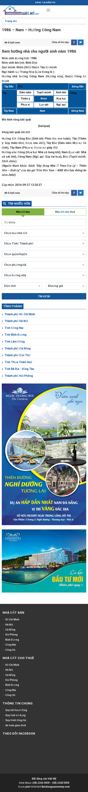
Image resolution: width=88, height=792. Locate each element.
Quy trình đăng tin (15, 720)
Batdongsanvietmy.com (56, 786)
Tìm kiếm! (44, 296)
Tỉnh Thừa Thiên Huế (17, 362)
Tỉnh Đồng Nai (12, 328)
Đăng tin (10, 649)
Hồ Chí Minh (12, 619)
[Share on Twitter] (81, 42)
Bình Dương (12, 639)
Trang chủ (11, 21)
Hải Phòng (11, 634)
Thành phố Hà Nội (15, 321)
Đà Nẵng (10, 629)
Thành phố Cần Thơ (16, 355)
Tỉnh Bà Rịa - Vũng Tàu (18, 369)
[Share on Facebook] (74, 42)
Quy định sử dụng (15, 715)
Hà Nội (9, 624)
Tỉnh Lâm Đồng (13, 341)
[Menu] (48, 10)
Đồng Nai (10, 644)
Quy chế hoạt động (16, 710)
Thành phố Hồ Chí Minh (18, 314)
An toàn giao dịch (15, 725)
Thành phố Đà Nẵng (16, 348)
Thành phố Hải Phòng (17, 375)
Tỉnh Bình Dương (14, 334)
